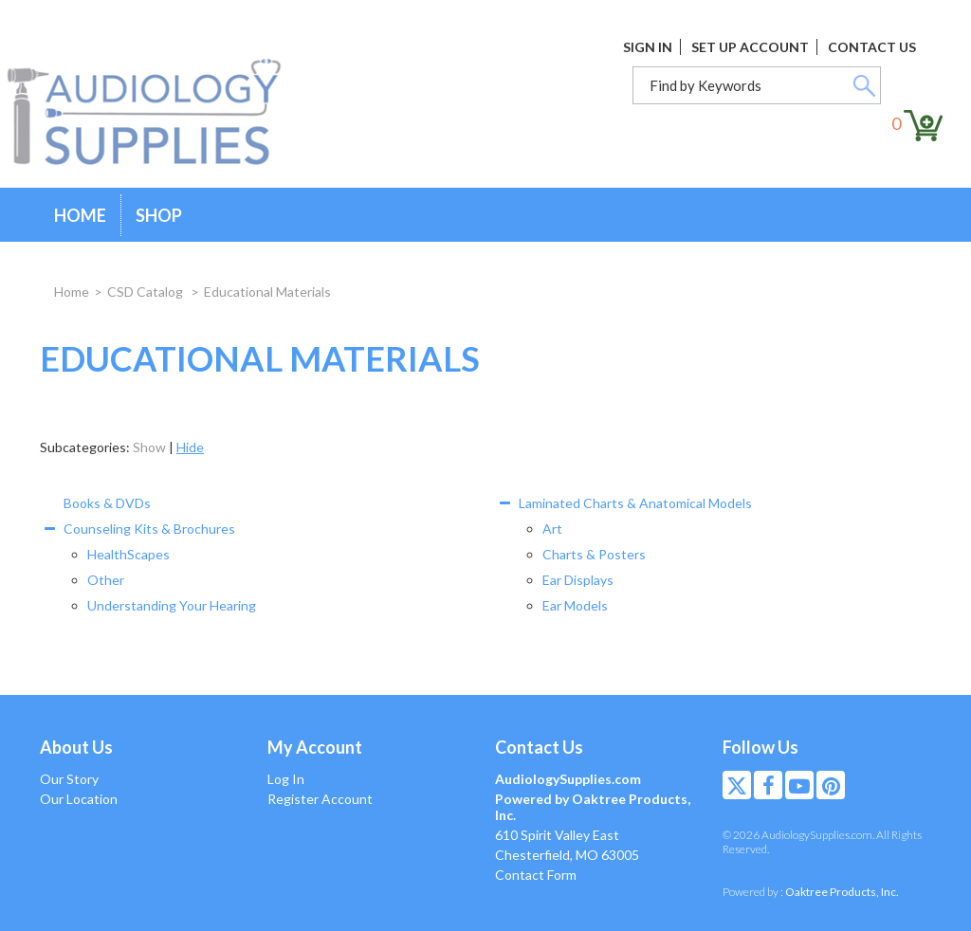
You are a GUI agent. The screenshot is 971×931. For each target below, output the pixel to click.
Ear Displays (578, 580)
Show (149, 447)
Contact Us (872, 47)
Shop (159, 215)
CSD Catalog (146, 291)
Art (552, 528)
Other (105, 580)
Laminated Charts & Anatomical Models (635, 503)
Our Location (79, 799)
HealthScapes (128, 554)
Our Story (69, 779)
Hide (190, 447)
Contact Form (536, 875)
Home (80, 215)
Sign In (647, 47)
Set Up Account (750, 47)
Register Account (320, 799)
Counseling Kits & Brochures (149, 528)
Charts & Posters (594, 554)
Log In (285, 779)
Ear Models (575, 605)
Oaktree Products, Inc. (842, 892)
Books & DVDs (107, 503)
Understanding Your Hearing (171, 605)
